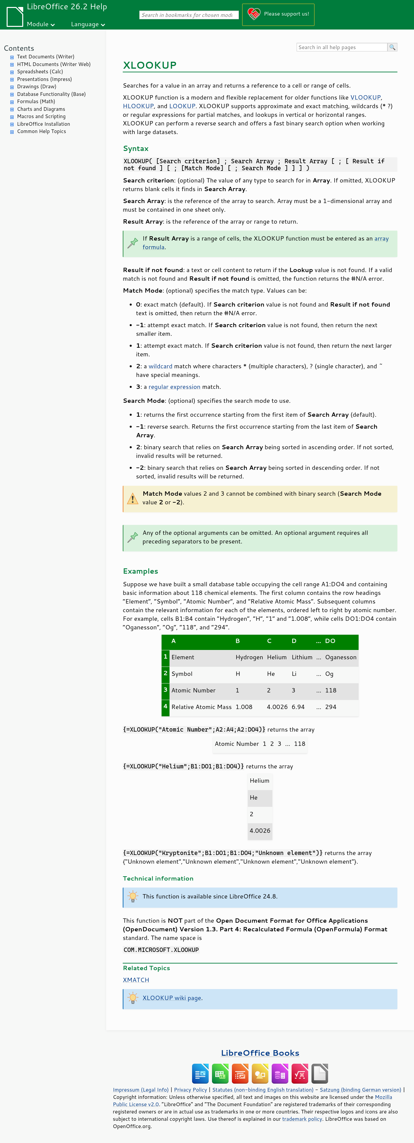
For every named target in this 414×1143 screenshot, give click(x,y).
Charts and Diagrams (41, 109)
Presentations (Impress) (44, 79)
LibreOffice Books (260, 1052)
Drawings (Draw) (36, 86)
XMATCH (136, 979)
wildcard (160, 366)
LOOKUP (182, 106)
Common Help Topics (41, 131)
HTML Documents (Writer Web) (54, 64)
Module (37, 23)
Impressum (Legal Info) (141, 1089)
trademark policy (302, 1118)
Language (85, 23)
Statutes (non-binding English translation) (262, 1089)
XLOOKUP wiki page (172, 997)
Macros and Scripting (41, 116)
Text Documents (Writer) (46, 56)
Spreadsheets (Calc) (40, 71)
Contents (18, 48)
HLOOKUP (138, 106)
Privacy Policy (190, 1089)
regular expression (174, 386)
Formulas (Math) (36, 101)
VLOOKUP (365, 97)
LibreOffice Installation (43, 123)
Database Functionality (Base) (51, 94)
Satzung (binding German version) (361, 1089)
